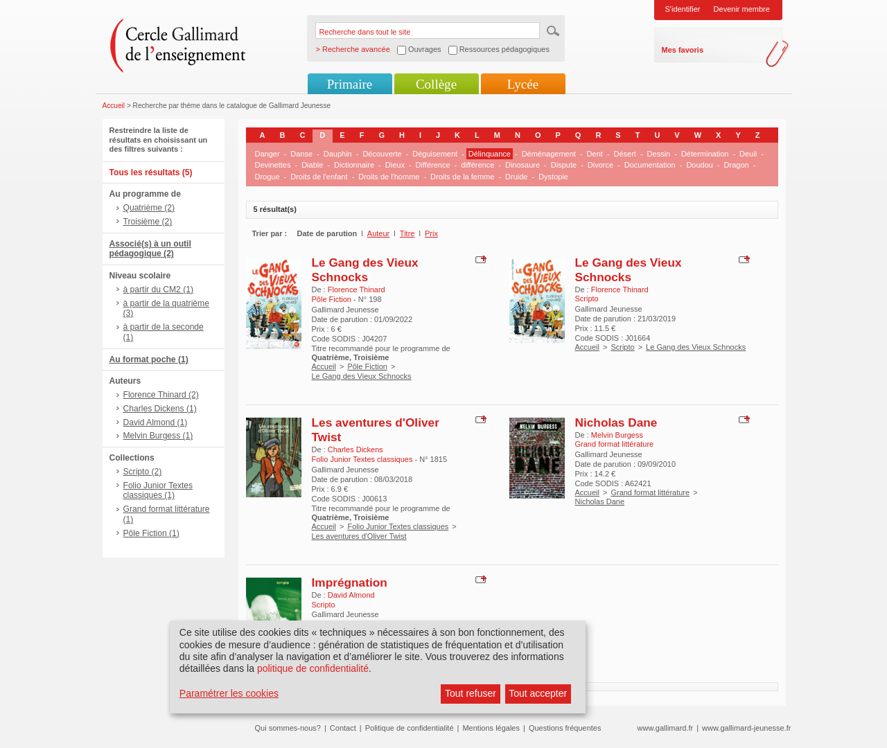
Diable (312, 165)
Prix (431, 233)
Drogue (267, 176)
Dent (595, 154)
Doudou (699, 165)
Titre (407, 233)
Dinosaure (522, 165)
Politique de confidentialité (409, 728)
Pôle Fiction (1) (151, 533)
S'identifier (683, 9)
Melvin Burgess (617, 435)
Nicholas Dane (616, 422)
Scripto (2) (142, 472)
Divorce (600, 165)
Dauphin (338, 154)
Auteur (378, 233)
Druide (516, 176)
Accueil (114, 105)
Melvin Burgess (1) (158, 435)
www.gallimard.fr (666, 728)
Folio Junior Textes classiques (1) (158, 491)
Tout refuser (470, 693)
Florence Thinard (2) (161, 395)
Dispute (564, 165)
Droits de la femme (462, 176)
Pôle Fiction (367, 366)
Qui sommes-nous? (288, 728)
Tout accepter (538, 693)
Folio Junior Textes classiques (397, 526)
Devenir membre (742, 9)
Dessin (659, 154)
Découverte (381, 154)
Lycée (522, 84)
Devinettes (273, 165)
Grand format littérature (650, 492)
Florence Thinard (356, 289)
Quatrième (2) (149, 208)
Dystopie (553, 176)
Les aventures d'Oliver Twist (359, 536)
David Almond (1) (155, 422)
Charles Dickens (355, 449)
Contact (343, 728)
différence (477, 165)
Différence (433, 165)
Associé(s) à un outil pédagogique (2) (150, 249)
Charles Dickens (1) (160, 408)
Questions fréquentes (565, 728)
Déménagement (549, 154)
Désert (625, 154)
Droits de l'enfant (318, 176)
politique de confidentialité (313, 668)
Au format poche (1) (148, 359)
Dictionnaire (354, 165)
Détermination (704, 154)
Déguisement (434, 154)
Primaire (349, 84)
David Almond (351, 595)
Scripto (622, 347)
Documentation (650, 165)
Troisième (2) (148, 221)
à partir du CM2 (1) (158, 289)
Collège (436, 84)
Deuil (748, 154)
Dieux (395, 165)
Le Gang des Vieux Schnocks (365, 270)
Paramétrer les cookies (229, 693)
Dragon (736, 165)
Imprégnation (349, 582)
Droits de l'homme (388, 176)
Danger (267, 154)
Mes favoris (683, 50)
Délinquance (489, 154)
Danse (301, 154)
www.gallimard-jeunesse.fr (746, 728)
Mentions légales (491, 728)
